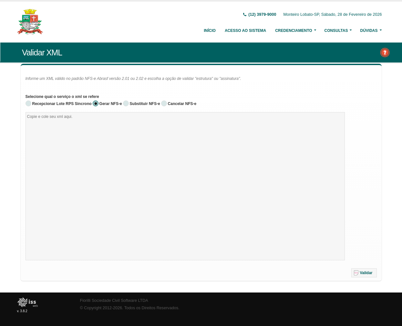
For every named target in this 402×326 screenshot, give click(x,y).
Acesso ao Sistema (245, 30)
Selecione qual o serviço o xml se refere (62, 96)
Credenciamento (293, 30)
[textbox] (185, 186)
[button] (364, 272)
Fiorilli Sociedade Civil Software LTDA (114, 300)
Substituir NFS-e (145, 103)
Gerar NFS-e (110, 103)
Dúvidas (368, 30)
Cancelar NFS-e (182, 103)
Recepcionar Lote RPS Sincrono (62, 103)
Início (210, 30)
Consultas (336, 30)
